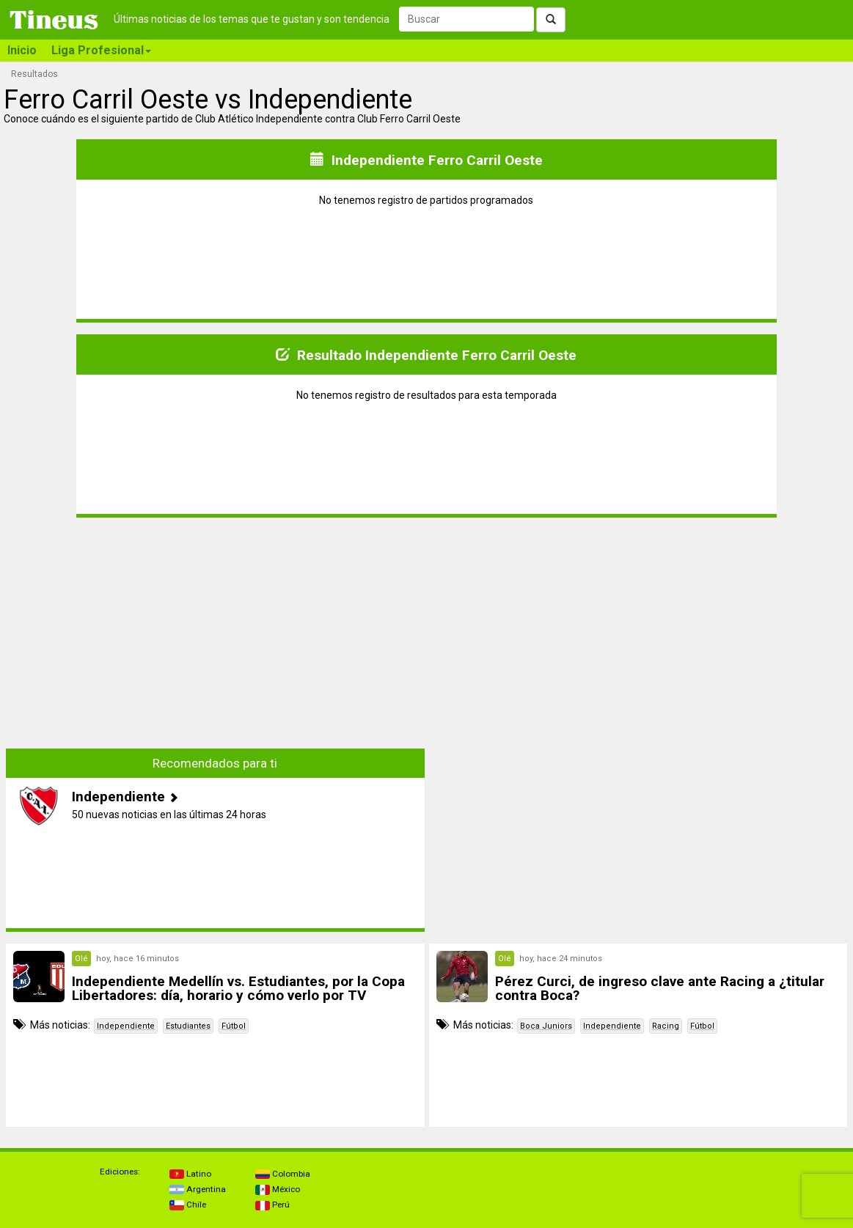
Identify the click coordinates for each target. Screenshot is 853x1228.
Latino (190, 1174)
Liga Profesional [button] (101, 50)
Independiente (126, 1026)
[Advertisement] (215, 632)
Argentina (197, 1189)
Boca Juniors (546, 1026)
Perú (272, 1204)
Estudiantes (188, 1026)
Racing (665, 1026)
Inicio (22, 50)
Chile (187, 1204)
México (277, 1189)
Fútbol (234, 1026)
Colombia (282, 1174)
